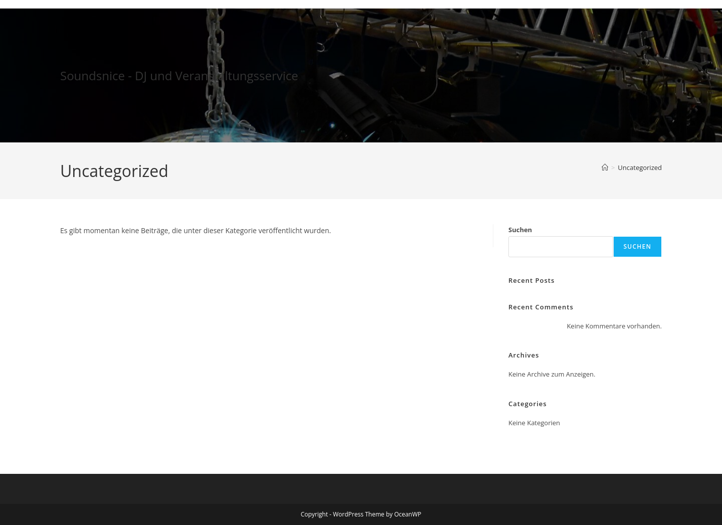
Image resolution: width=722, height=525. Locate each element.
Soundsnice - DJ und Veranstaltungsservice (179, 75)
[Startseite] (605, 167)
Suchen (520, 229)
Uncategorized (640, 167)
